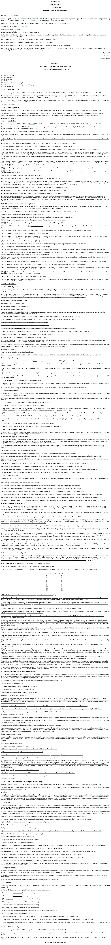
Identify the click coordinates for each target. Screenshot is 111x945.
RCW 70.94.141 (24, 26)
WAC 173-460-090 (6, 623)
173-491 (38, 18)
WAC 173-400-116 (31, 629)
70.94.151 (30, 289)
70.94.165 (32, 93)
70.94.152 (77, 95)
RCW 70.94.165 (14, 29)
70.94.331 (85, 95)
